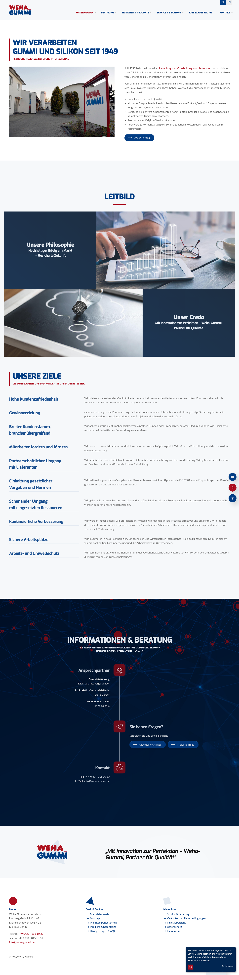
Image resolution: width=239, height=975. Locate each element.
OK (190, 967)
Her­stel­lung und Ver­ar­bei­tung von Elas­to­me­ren (185, 68)
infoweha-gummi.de (22, 942)
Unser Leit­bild (142, 137)
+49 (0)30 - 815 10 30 (30, 933)
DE (223, 2)
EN (229, 2)
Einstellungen (228, 966)
